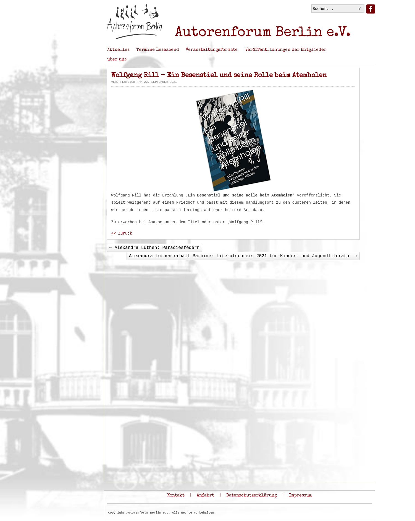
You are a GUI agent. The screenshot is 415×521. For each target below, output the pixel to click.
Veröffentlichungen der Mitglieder (285, 50)
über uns (117, 59)
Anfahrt (205, 495)
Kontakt (176, 495)
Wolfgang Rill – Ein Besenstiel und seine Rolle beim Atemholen (219, 75)
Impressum (300, 495)
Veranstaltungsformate (212, 50)
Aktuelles (118, 50)
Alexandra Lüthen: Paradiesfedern (154, 247)
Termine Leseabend (157, 50)
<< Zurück (121, 233)
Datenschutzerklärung (251, 495)
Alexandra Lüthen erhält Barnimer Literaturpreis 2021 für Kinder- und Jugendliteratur (243, 256)
